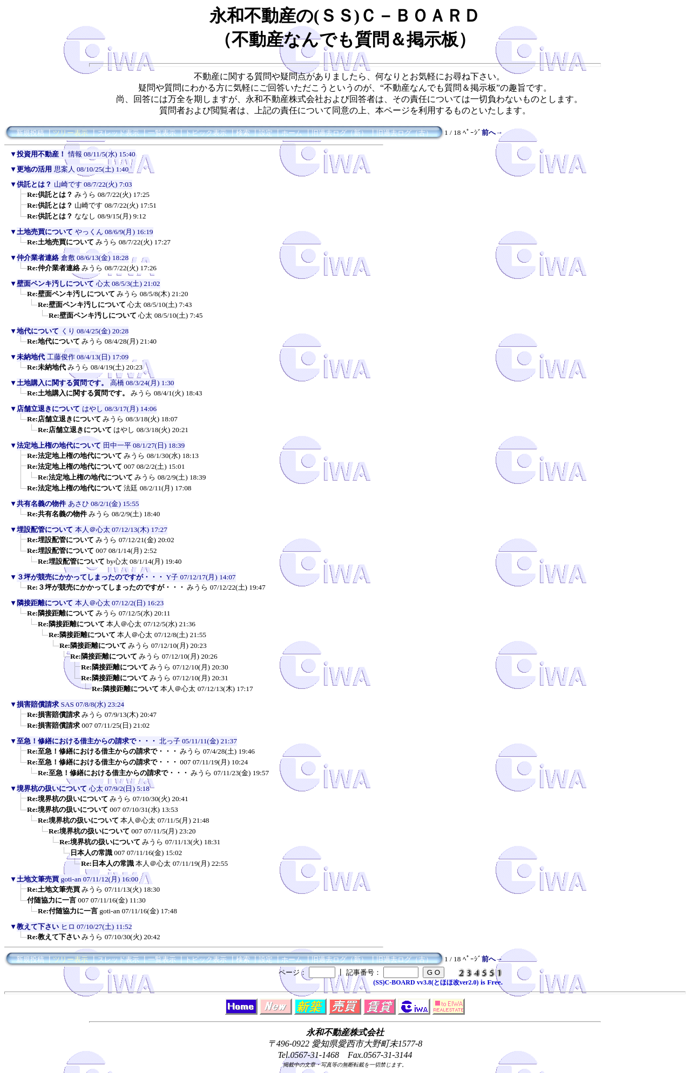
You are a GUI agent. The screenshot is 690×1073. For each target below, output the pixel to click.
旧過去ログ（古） (404, 133)
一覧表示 (162, 133)
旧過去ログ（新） (340, 133)
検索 (243, 133)
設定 (266, 133)
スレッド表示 (118, 133)
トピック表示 (206, 133)
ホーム (291, 133)
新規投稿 (30, 133)
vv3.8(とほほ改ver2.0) (448, 982)
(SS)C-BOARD (394, 982)
